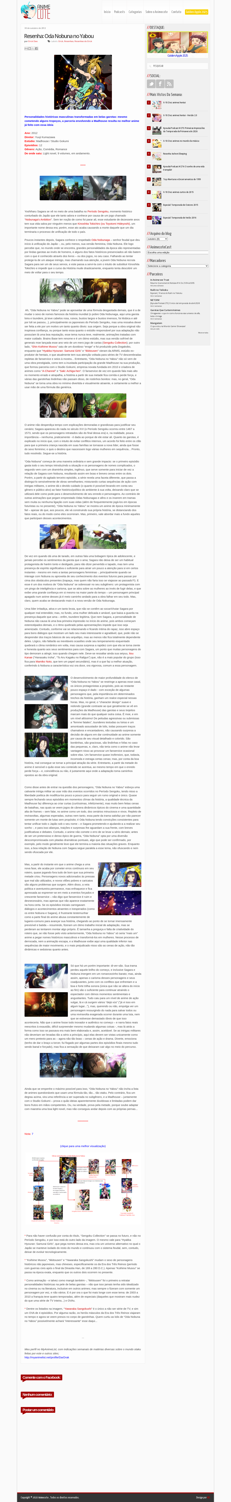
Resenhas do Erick (83, 41)
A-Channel (48, 370)
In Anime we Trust (159, 279)
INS (208, 1497)
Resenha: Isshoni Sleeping (175, 153)
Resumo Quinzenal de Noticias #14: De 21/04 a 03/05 (172, 283)
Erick (60, 41)
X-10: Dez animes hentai (174, 102)
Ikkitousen (92, 350)
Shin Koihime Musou (44, 346)
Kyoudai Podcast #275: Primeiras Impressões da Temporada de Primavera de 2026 (184, 130)
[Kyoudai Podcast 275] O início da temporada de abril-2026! (175, 303)
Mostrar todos (203, 333)
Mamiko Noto (44, 661)
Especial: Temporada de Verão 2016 (179, 217)
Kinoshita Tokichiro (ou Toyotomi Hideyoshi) (104, 223)
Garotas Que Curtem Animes (165, 310)
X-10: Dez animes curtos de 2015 (178, 192)
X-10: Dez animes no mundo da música (181, 140)
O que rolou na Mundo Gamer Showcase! (167, 326)
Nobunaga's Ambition (38, 219)
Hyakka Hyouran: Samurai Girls (62, 350)
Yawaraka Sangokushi (78, 1308)
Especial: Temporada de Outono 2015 (180, 204)
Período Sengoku (98, 211)
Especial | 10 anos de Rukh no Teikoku (166, 293)
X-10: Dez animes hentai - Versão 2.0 (180, 115)
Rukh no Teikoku (159, 289)
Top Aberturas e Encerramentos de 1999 (182, 179)
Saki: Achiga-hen (70, 370)
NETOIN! (154, 300)
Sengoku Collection (115, 342)
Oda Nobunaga (100, 239)
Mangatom (156, 323)
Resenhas (68, 41)
